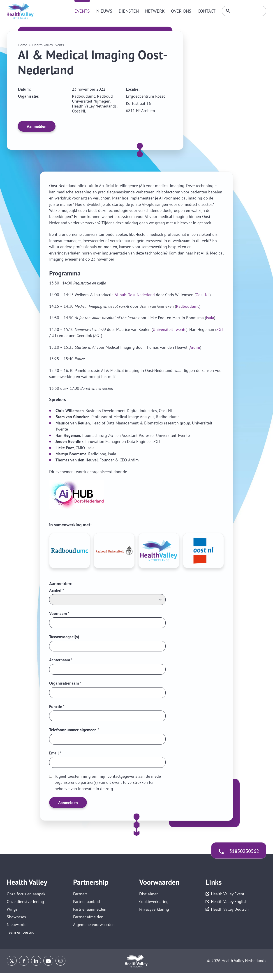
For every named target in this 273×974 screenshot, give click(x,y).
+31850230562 (243, 852)
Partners (80, 894)
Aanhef (56, 590)
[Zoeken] (243, 11)
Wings (12, 909)
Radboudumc (187, 306)
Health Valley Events (48, 45)
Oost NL (203, 294)
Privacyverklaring (154, 909)
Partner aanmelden (89, 909)
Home (22, 45)
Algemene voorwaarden (94, 925)
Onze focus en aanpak (26, 894)
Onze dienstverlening (25, 902)
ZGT (219, 329)
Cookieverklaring (154, 902)
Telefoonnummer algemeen (74, 730)
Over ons (180, 11)
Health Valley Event (227, 894)
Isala (210, 317)
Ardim (195, 347)
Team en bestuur (21, 933)
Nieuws (103, 11)
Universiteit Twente (169, 329)
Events (81, 11)
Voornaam (59, 613)
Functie (57, 706)
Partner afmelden (88, 917)
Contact (205, 11)
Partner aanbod (86, 902)
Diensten (127, 11)
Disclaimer (148, 894)
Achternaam (60, 660)
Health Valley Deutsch (230, 909)
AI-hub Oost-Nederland (135, 294)
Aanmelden (36, 126)
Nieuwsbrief (17, 925)
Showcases (16, 917)
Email (55, 753)
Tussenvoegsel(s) (64, 636)
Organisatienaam (65, 683)
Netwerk (153, 11)
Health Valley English (229, 902)
